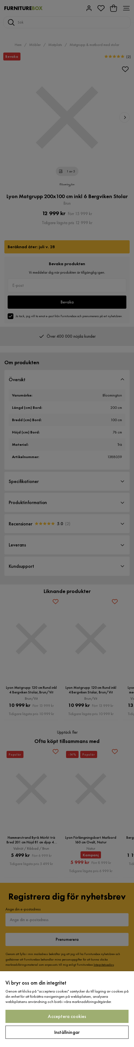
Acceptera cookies (67, 1016)
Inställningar (67, 1032)
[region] (67, 1009)
